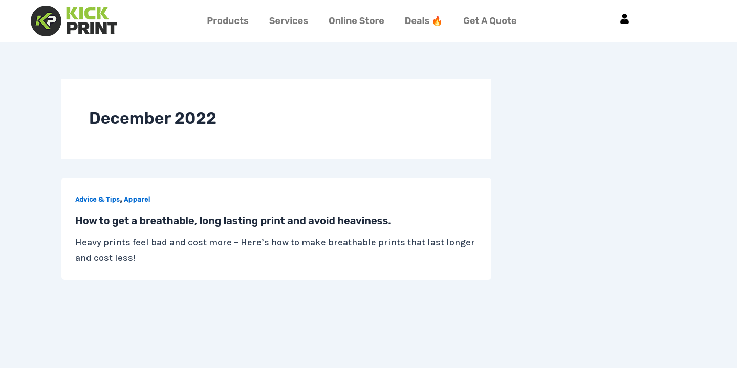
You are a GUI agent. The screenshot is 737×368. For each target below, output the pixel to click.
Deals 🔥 (424, 21)
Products (227, 21)
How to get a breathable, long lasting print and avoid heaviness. (233, 221)
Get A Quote (489, 21)
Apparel (137, 199)
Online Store (356, 21)
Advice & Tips (97, 199)
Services (288, 21)
